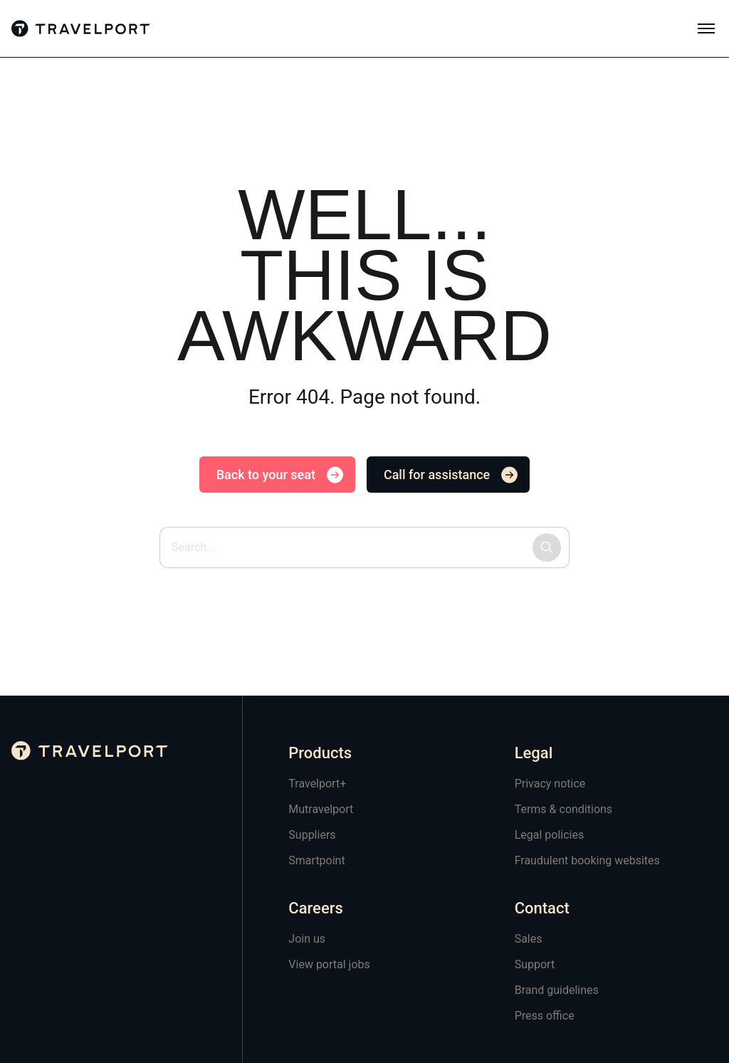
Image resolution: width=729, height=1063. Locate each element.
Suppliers (311, 835)
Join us (306, 939)
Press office (545, 1015)
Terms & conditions (563, 809)
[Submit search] (547, 547)
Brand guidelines (557, 990)
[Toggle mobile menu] (706, 28)
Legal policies (549, 835)
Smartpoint (316, 860)
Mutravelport (320, 809)
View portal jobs (328, 964)
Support (535, 964)
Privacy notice (550, 783)
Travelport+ (317, 783)
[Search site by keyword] (364, 547)
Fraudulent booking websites (587, 860)
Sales (528, 939)
